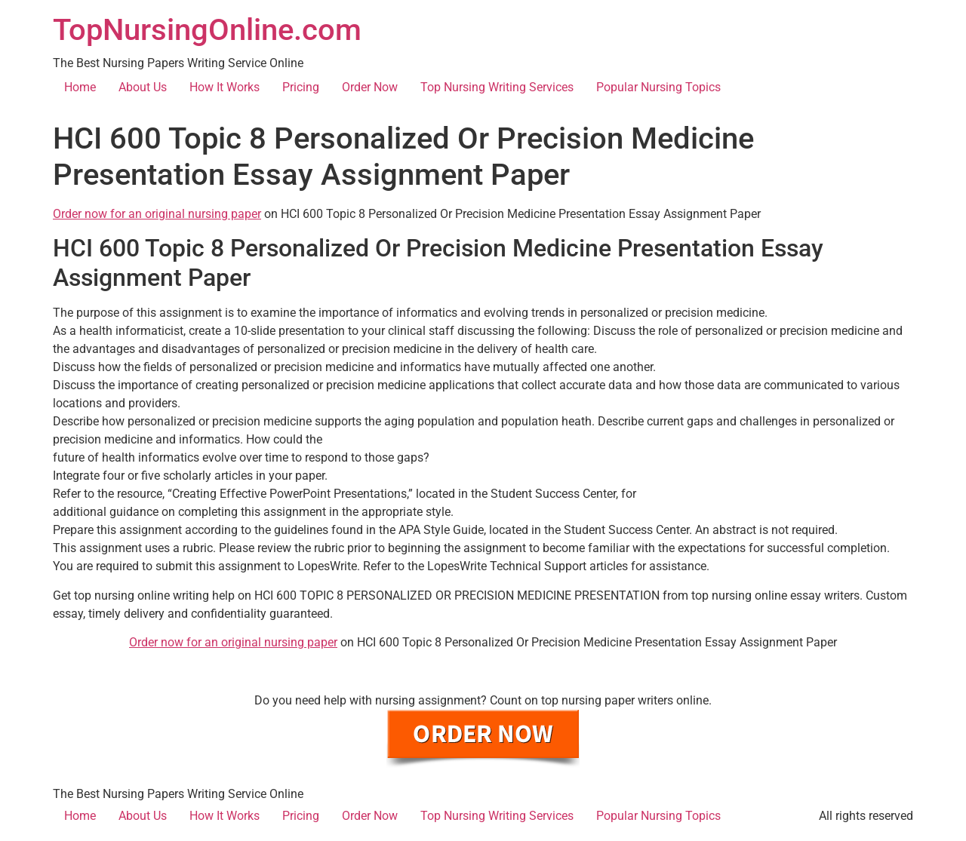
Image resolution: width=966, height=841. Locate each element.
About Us (142, 87)
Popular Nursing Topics (658, 87)
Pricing (300, 87)
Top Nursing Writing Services (497, 87)
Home (80, 87)
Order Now (370, 87)
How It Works (224, 87)
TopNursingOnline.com (207, 30)
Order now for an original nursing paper (157, 214)
